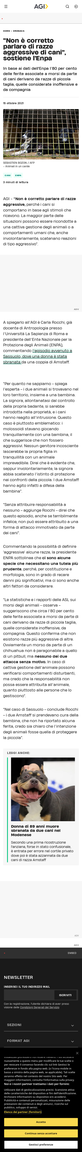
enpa (18, 175)
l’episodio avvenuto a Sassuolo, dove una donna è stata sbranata (37, 356)
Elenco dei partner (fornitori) (22, 1112)
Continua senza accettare (41, 1133)
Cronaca (19, 30)
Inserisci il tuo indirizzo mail (27, 987)
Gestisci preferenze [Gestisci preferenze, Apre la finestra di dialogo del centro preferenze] (41, 1144)
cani (7, 175)
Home (6, 30)
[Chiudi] (77, 1053)
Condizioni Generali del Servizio (39, 1007)
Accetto (41, 1122)
